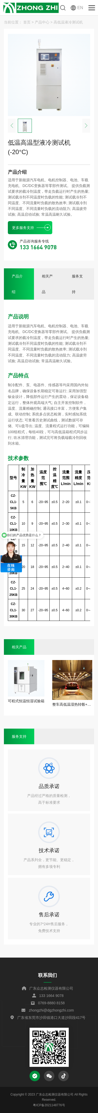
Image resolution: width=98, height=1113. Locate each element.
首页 (27, 22)
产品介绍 (17, 284)
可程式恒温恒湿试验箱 (26, 701)
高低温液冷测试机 (68, 22)
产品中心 (42, 22)
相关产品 (47, 284)
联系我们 (47, 975)
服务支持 (77, 284)
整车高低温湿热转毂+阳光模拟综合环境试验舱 (72, 704)
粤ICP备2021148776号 (49, 1105)
